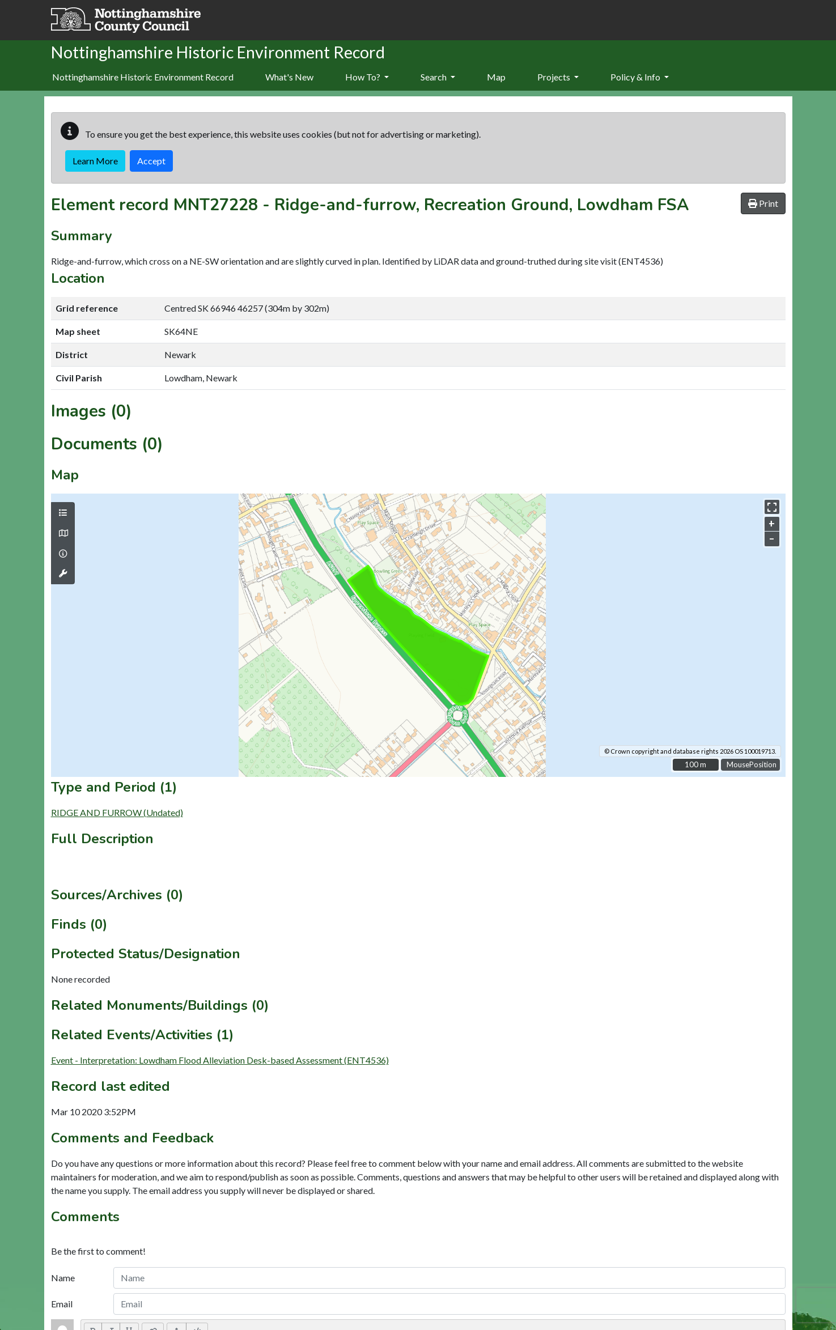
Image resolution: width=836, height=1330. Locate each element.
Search (438, 76)
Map (496, 76)
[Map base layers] (63, 533)
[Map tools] (63, 573)
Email (62, 1303)
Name (63, 1277)
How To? (367, 76)
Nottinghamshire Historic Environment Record (143, 76)
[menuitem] (289, 78)
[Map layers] (63, 513)
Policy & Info (639, 76)
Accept (151, 160)
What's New (289, 76)
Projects (558, 76)
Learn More (95, 160)
